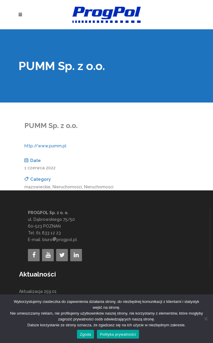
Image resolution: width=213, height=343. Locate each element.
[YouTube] (48, 255)
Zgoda (85, 334)
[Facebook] (34, 255)
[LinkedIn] (76, 255)
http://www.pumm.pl (45, 146)
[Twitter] (62, 255)
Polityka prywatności (118, 334)
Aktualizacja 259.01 (38, 291)
